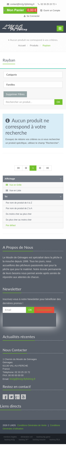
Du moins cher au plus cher (19, 214)
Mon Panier (20, 10)
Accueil (22, 45)
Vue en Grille (13, 185)
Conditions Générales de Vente (31, 425)
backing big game (43, 437)
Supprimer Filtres (15, 94)
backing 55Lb (54, 440)
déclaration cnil (27, 437)
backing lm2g (9, 440)
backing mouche (39, 440)
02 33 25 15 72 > (47, 4)
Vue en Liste (13, 190)
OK (58, 102)
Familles (10, 84)
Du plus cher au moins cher (19, 220)
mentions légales (10, 437)
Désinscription (44, 309)
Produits (34, 45)
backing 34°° (24, 440)
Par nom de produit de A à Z (19, 203)
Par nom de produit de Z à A (19, 208)
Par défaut (10, 225)
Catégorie (11, 74)
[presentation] (29, 320)
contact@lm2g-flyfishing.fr (21, 4)
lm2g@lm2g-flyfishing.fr (22, 379)
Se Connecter (32, 16)
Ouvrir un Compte (50, 10)
